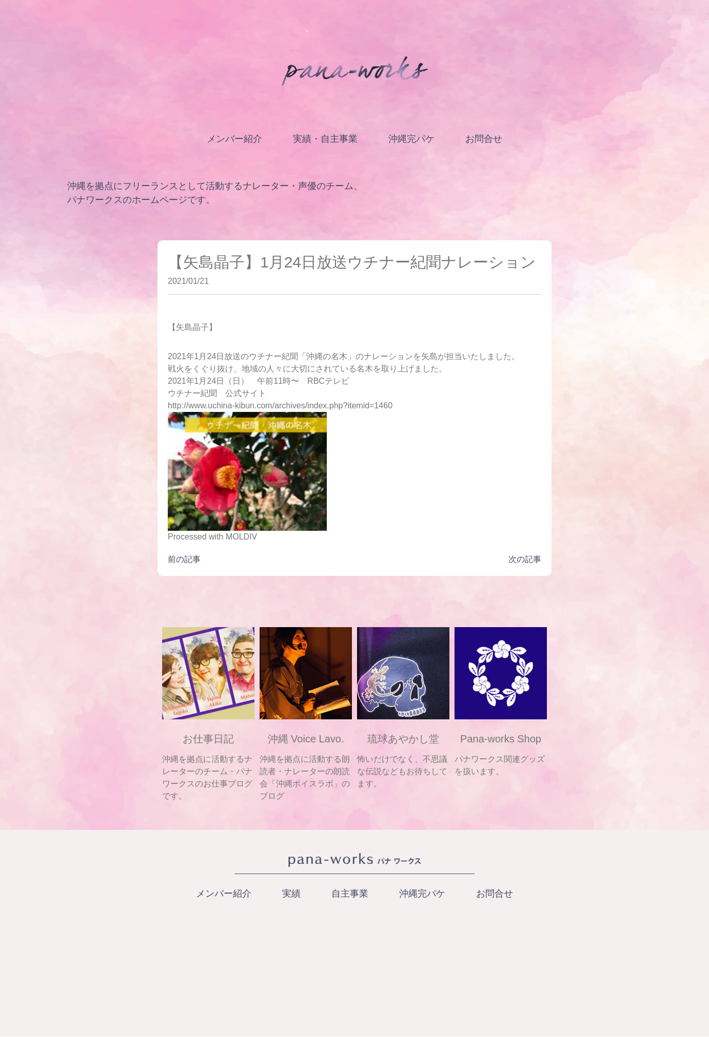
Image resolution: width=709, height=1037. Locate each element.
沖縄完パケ (411, 139)
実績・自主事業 (325, 139)
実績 (291, 893)
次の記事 (524, 559)
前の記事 (184, 559)
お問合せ (483, 139)
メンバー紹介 (234, 139)
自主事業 (349, 893)
